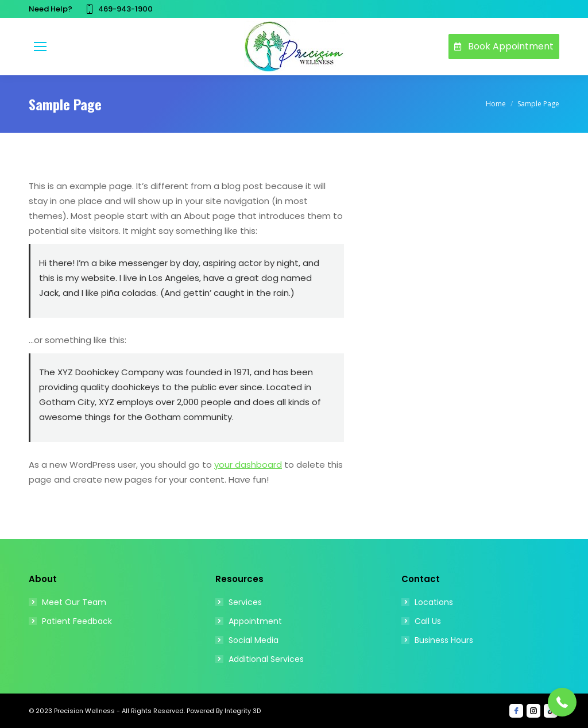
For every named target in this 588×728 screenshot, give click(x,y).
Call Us (428, 621)
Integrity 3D (242, 710)
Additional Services (266, 659)
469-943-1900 (118, 8)
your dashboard (248, 465)
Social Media (253, 640)
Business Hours (444, 640)
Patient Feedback (77, 621)
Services (245, 602)
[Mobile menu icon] (40, 46)
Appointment (255, 621)
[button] (562, 702)
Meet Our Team (74, 602)
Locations (434, 602)
